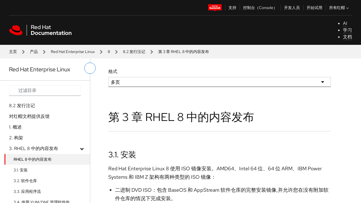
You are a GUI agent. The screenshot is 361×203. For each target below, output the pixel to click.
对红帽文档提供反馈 (29, 116)
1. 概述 (15, 127)
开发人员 (292, 7)
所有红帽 (339, 7)
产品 (34, 51)
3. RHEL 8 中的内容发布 (33, 148)
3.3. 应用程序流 (27, 191)
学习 (347, 30)
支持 (232, 7)
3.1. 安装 (21, 170)
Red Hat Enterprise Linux (73, 51)
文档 (347, 37)
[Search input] (45, 90)
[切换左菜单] (90, 68)
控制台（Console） (260, 7)
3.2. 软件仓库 (25, 180)
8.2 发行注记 (134, 51)
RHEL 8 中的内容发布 (33, 159)
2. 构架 (16, 138)
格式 (112, 71)
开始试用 (314, 7)
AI (345, 23)
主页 (13, 51)
